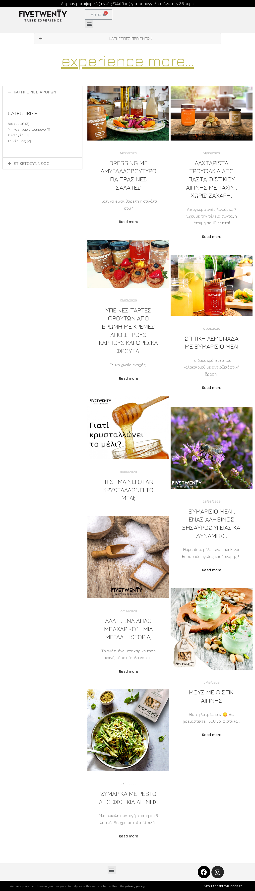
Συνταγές (15, 135)
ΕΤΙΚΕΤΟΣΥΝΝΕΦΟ (32, 163)
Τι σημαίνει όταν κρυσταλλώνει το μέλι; (128, 489)
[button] (89, 24)
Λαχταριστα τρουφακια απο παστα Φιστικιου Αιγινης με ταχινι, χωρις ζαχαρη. (211, 179)
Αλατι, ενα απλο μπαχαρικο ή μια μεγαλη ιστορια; (128, 628)
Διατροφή (16, 123)
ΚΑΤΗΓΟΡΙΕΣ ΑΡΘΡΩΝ (35, 92)
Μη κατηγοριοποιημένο (27, 129)
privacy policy (135, 886)
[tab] (42, 92)
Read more (128, 222)
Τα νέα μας (17, 141)
